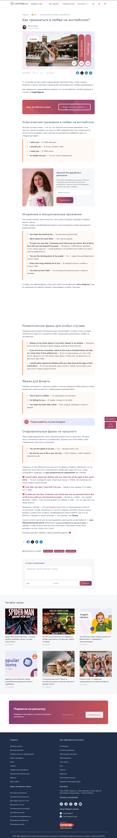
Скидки (13, 766)
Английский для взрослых (19, 796)
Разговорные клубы (17, 824)
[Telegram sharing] (90, 73)
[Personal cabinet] (99, 4)
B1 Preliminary (48, 551)
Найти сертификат (17, 758)
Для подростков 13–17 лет (19, 800)
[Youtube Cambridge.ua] (80, 804)
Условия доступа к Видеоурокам (22, 754)
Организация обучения (68, 754)
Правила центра (16, 746)
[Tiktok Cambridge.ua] (61, 804)
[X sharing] (82, 73)
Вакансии (63, 773)
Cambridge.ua (37, 92)
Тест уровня (54, 4)
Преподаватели (65, 758)
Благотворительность (68, 777)
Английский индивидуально (20, 816)
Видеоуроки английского (19, 820)
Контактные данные (67, 750)
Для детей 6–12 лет (17, 804)
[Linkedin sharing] (86, 73)
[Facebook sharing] (77, 73)
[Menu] (105, 4)
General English (59, 551)
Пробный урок (69, 4)
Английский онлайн (17, 812)
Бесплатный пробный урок (20, 773)
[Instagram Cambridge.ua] (70, 804)
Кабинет (13, 777)
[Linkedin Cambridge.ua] (75, 804)
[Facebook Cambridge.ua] (66, 804)
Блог (61, 766)
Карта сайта (14, 781)
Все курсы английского (18, 793)
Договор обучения (16, 750)
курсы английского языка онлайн (71, 523)
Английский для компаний (20, 808)
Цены (12, 762)
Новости (63, 770)
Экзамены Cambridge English (70, 781)
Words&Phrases (71, 551)
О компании (64, 746)
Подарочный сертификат (19, 770)
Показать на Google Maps (69, 797)
